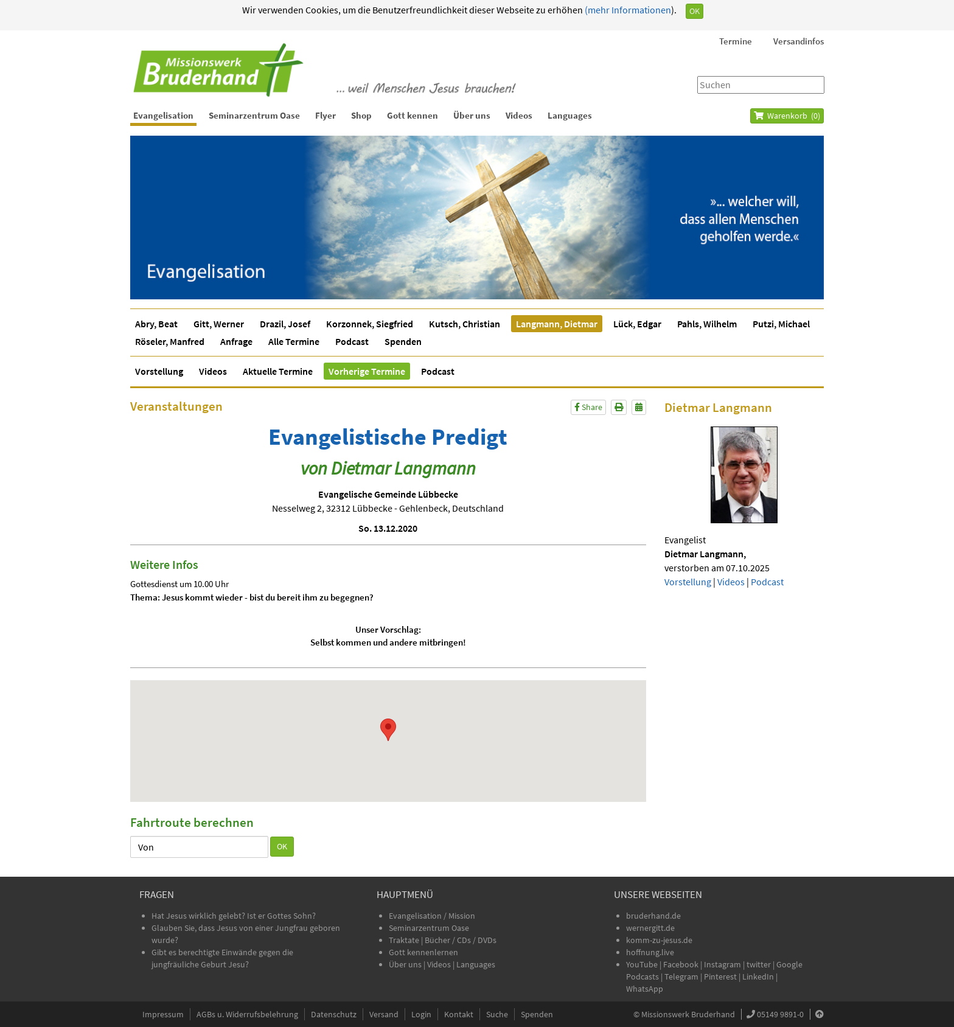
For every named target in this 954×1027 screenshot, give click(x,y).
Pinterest (720, 976)
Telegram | (684, 976)
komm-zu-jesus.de (659, 940)
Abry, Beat (156, 324)
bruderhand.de (653, 915)
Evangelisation (163, 115)
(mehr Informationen (627, 10)
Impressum (163, 1014)
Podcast (352, 341)
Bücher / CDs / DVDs (460, 940)
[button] (388, 730)
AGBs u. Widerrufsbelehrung (247, 1014)
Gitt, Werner (218, 324)
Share (588, 407)
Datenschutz (334, 1014)
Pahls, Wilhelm (707, 324)
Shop (361, 115)
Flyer (325, 115)
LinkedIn (758, 976)
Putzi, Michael (781, 324)
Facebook (680, 964)
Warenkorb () (787, 115)
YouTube (643, 964)
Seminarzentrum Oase (254, 115)
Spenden (403, 341)
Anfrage (236, 341)
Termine (735, 41)
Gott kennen (412, 115)
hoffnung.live (650, 952)
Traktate (405, 940)
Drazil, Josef (285, 324)
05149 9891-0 (780, 1014)
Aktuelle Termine (278, 371)
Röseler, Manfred (169, 341)
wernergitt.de (650, 927)
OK (694, 10)
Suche (497, 1014)
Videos (519, 115)
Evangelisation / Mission (432, 915)
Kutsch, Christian (464, 324)
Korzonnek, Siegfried (369, 324)
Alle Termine (293, 341)
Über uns (471, 115)
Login (421, 1014)
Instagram (722, 964)
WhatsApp (644, 988)
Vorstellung (159, 371)
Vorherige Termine (367, 371)
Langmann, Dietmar (556, 324)
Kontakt (458, 1014)
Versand (384, 1014)
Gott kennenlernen (423, 952)
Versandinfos (798, 41)
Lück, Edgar (637, 324)
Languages (570, 115)
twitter (759, 964)
